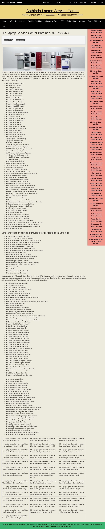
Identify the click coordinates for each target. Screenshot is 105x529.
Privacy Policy (21, 524)
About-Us (67, 3)
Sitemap (5, 524)
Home (4, 21)
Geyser (82, 21)
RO (89, 21)
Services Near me (96, 3)
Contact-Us (56, 3)
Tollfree (46, 3)
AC (11, 21)
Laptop (4, 26)
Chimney (97, 21)
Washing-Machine (35, 21)
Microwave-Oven (51, 21)
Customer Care (80, 3)
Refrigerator (20, 21)
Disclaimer (12, 524)
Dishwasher (71, 21)
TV (62, 21)
